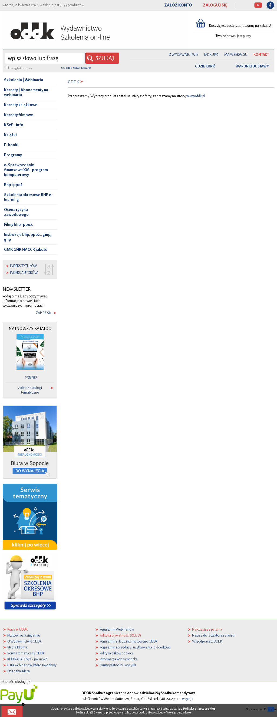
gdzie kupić (205, 66)
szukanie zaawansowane (76, 67)
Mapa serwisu (236, 55)
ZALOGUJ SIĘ (215, 5)
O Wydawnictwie (183, 55)
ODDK (73, 82)
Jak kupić (211, 55)
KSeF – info (13, 125)
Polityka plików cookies (117, 653)
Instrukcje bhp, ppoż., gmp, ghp (27, 237)
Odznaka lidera (18, 671)
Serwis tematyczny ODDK (25, 653)
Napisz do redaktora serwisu (213, 635)
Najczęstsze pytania (207, 629)
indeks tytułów (23, 266)
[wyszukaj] (44, 58)
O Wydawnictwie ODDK (24, 641)
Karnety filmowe (18, 115)
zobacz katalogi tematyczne (30, 390)
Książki (10, 135)
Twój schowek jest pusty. (234, 36)
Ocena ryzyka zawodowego (16, 212)
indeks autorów (24, 273)
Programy (13, 155)
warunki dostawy (252, 66)
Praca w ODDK (17, 629)
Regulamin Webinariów (117, 629)
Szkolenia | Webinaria (23, 80)
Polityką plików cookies (199, 708)
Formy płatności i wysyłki (118, 665)
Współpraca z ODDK (207, 641)
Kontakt (261, 55)
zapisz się (44, 313)
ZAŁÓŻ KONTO (178, 5)
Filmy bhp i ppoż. (18, 224)
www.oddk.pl (195, 96)
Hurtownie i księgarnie (23, 635)
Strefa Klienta (17, 647)
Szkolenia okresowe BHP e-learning (28, 197)
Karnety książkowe (20, 105)
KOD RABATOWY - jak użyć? (27, 659)
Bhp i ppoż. (14, 185)
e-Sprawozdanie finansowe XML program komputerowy (26, 170)
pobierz (31, 378)
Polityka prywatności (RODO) (120, 635)
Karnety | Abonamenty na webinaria (26, 92)
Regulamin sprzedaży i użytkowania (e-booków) (135, 647)
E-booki (11, 145)
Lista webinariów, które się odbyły (32, 665)
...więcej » (186, 699)
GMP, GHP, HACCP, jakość (25, 249)
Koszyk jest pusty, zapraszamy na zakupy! (240, 26)
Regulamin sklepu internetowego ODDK (128, 641)
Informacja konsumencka (119, 659)
